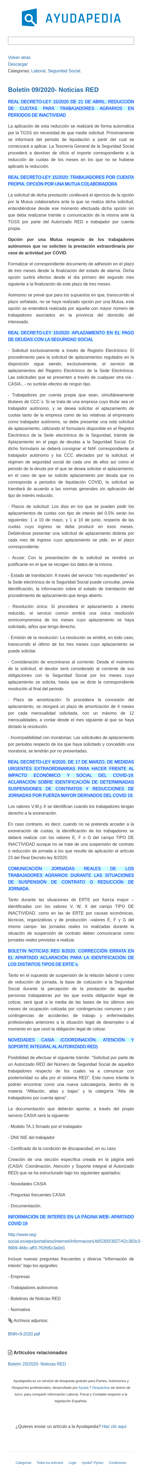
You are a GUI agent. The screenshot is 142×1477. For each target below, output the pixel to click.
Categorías (23, 1463)
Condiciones (117, 1463)
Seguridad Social (64, 71)
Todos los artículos (50, 1463)
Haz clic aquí (114, 1426)
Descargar (18, 64)
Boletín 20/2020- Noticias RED (37, 1364)
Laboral (38, 71)
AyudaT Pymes (92, 1463)
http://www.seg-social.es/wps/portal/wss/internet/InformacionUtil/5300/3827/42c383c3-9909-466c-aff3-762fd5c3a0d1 (74, 1241)
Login (72, 1463)
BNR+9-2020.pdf (24, 1334)
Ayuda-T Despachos (94, 1388)
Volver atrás (19, 57)
